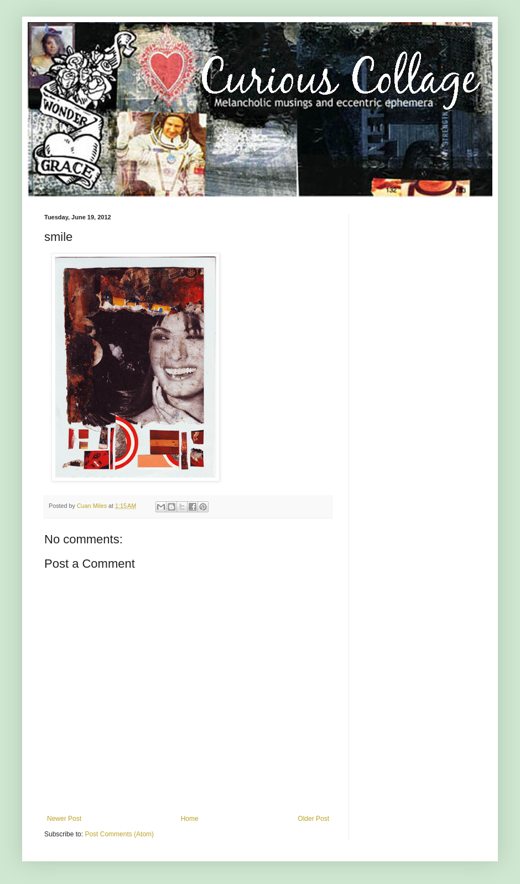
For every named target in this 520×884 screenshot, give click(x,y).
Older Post (313, 819)
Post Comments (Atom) (119, 834)
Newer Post (64, 819)
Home (190, 819)
